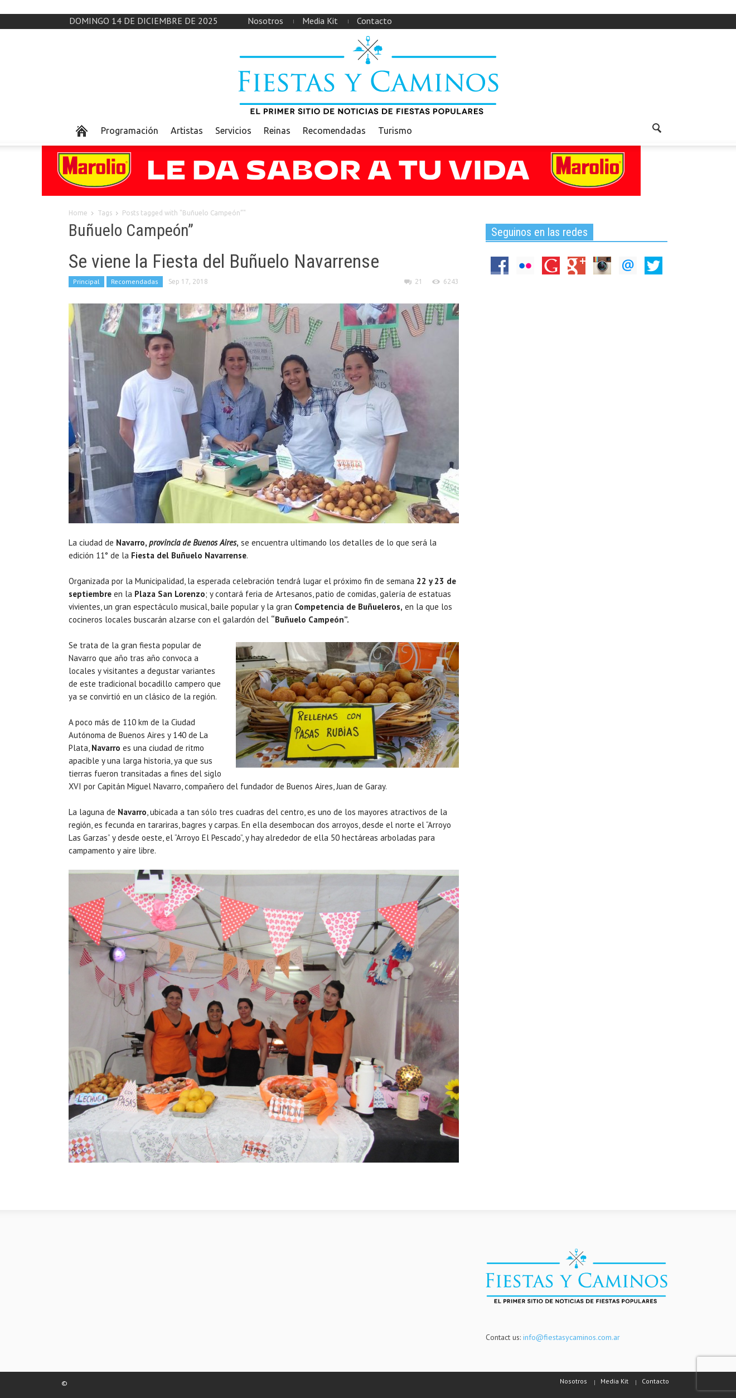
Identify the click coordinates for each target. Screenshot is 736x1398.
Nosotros (265, 20)
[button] (656, 130)
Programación (129, 131)
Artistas (187, 131)
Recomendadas (334, 131)
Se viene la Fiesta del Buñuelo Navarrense (224, 261)
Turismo (395, 131)
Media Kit (320, 20)
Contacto (374, 20)
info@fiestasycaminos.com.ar (571, 1337)
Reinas (277, 131)
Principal (86, 281)
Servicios (233, 131)
